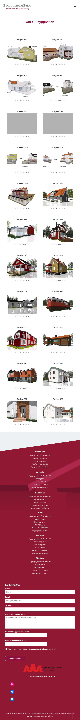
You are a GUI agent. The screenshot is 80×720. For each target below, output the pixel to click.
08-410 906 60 (43, 464)
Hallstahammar (37, 713)
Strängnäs (37, 716)
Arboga (51, 713)
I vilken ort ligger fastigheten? (17, 632)
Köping (45, 713)
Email (8, 597)
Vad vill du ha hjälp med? (15, 614)
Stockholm (44, 716)
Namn (8, 588)
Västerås (9, 713)
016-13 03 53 (43, 505)
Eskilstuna (71, 713)
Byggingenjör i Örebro (40, 531)
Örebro (51, 716)
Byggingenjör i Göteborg (40, 573)
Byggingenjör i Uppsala (40, 553)
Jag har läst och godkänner (32, 649)
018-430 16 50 (43, 550)
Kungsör (57, 713)
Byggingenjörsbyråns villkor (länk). (42, 649)
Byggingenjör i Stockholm (40, 467)
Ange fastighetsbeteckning (16, 640)
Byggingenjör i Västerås (40, 487)
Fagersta (15, 713)
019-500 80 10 (43, 528)
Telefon (8, 606)
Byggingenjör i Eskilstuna (40, 508)
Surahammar (23, 713)
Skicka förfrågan (15, 658)
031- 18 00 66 (43, 570)
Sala (29, 713)
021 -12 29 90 (43, 484)
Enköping (64, 713)
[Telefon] (40, 609)
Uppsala (29, 716)
